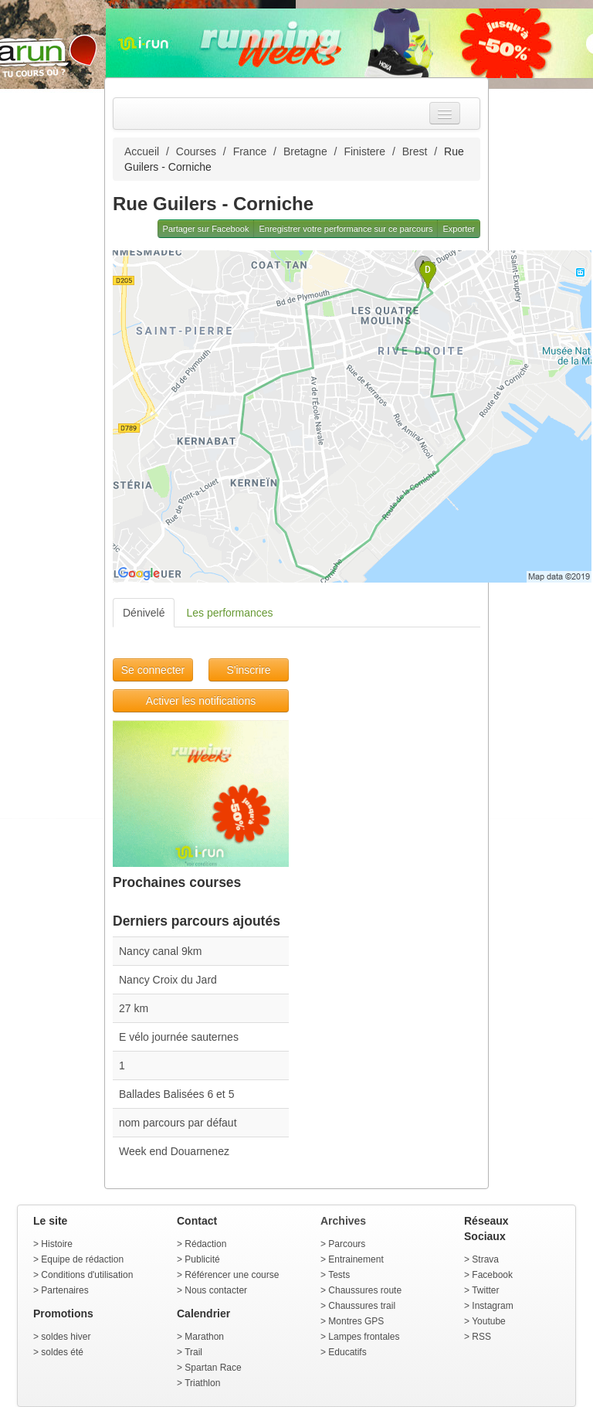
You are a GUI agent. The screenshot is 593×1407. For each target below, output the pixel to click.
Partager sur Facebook (206, 228)
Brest (415, 151)
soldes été (62, 1352)
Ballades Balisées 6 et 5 (176, 1094)
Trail (193, 1352)
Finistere (364, 151)
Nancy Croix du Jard (168, 980)
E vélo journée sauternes (179, 1037)
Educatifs (347, 1352)
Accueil (141, 151)
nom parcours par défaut (178, 1122)
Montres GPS (356, 1321)
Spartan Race (213, 1367)
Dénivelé (143, 613)
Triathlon (202, 1383)
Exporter (458, 228)
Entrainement (355, 1259)
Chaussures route (365, 1290)
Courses (196, 151)
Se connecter (153, 670)
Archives (343, 1221)
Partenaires (64, 1290)
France (250, 151)
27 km (133, 1008)
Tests (339, 1274)
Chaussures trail (361, 1305)
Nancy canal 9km (160, 951)
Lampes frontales (363, 1336)
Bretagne (305, 151)
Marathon (204, 1336)
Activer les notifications (201, 701)
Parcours (346, 1244)
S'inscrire (248, 670)
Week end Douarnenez (174, 1151)
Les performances (229, 613)
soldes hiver (65, 1336)
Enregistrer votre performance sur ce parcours (345, 228)
